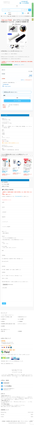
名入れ (3, 242)
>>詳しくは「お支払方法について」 (7, 363)
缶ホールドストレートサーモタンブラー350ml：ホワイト (6, 168)
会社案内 (3, 326)
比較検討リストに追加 (32, 9)
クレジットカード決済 (6, 345)
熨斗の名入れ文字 (5, 261)
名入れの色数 (4, 246)
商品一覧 (3, 331)
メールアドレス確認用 (6, 226)
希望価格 (3, 255)
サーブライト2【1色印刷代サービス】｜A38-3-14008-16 (15, 21)
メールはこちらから (7, 86)
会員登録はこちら (17, 64)
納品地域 (3, 266)
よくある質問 (21, 319)
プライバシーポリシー (23, 323)
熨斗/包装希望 (5, 182)
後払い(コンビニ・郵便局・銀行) (8, 349)
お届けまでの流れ (5, 186)
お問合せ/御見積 (5, 180)
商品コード (4, 231)
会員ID (3, 202)
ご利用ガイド (4, 319)
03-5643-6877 (6, 84)
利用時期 (3, 272)
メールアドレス (5, 221)
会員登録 (9, 14)
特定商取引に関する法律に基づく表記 (8, 323)
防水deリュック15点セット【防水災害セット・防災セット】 (28, 168)
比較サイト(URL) (5, 278)
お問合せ (3, 321)
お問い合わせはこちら (16, 51)
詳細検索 (20, 331)
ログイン (9, 12)
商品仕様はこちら (5, 51)
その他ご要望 (4, 287)
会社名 (3, 207)
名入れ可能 (26, 9)
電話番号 (4, 216)
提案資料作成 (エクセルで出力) (6, 64)
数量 (3, 250)
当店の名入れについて (23, 316)
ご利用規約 (21, 321)
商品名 (3, 236)
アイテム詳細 (4, 115)
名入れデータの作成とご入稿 (7, 316)
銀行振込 (3, 340)
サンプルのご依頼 (5, 184)
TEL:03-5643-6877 (18, 196)
